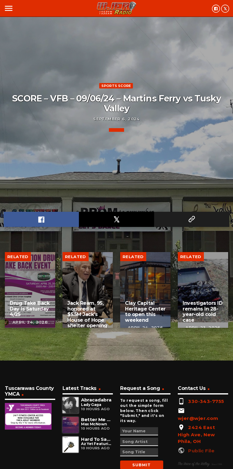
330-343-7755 (206, 401)
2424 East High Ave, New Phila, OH (196, 434)
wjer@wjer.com (198, 418)
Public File (201, 451)
